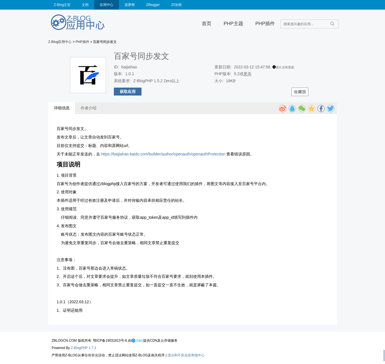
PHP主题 (233, 23)
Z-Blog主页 (62, 5)
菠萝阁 (130, 5)
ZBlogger (153, 5)
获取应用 (128, 91)
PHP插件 (265, 23)
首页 (206, 23)
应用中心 (106, 5)
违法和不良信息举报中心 (186, 355)
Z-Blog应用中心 (60, 42)
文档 (85, 5)
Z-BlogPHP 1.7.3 (83, 348)
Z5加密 (176, 5)
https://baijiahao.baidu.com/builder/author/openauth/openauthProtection (163, 154)
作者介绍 (88, 108)
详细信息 (62, 108)
